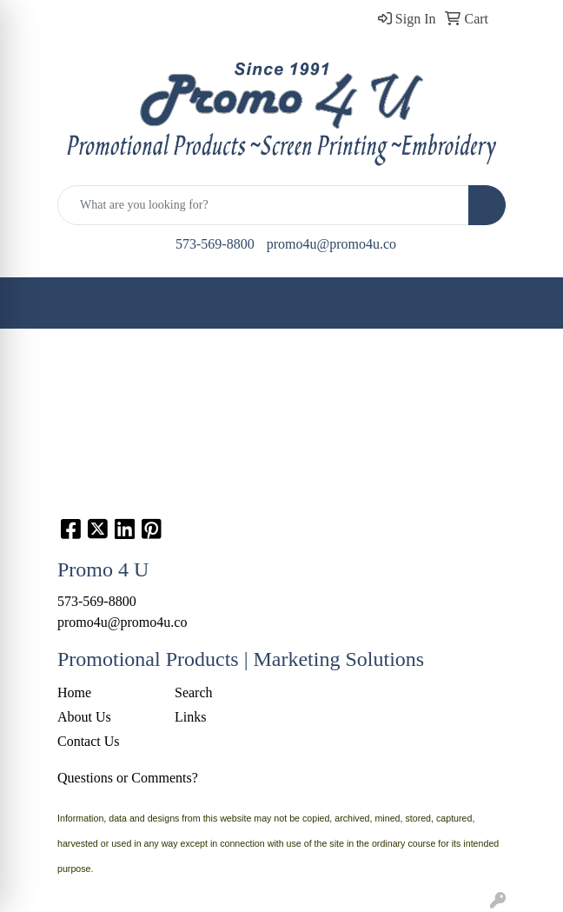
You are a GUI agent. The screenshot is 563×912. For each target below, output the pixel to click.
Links (190, 716)
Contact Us (88, 741)
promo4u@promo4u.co (331, 243)
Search (194, 692)
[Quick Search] (263, 205)
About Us (84, 716)
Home (74, 692)
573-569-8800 (215, 243)
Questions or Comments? (127, 777)
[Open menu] (528, 303)
